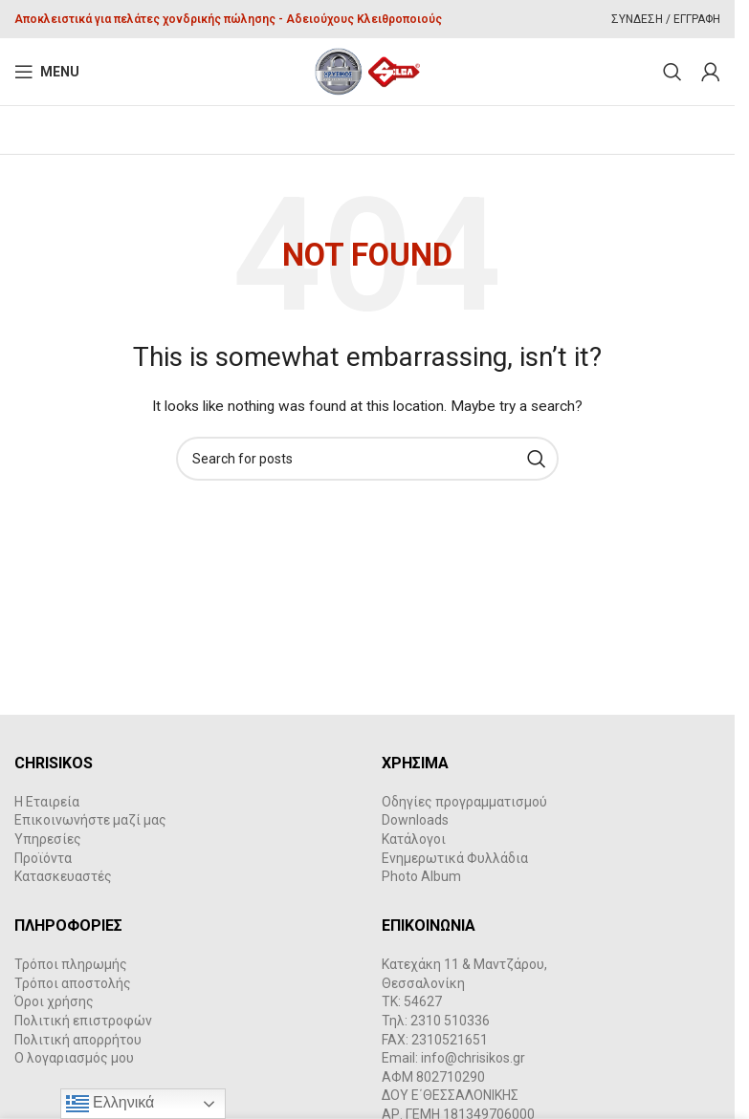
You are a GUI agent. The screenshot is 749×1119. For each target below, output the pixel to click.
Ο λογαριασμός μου (74, 1057)
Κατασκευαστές (63, 876)
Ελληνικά (110, 1103)
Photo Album (421, 876)
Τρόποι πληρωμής (70, 964)
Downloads (415, 820)
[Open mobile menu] (47, 72)
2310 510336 (450, 1020)
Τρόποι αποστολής (72, 983)
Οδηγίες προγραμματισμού (464, 801)
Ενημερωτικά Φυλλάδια (455, 858)
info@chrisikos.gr (473, 1057)
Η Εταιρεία (46, 801)
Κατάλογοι (414, 839)
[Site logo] (368, 70)
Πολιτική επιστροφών (83, 1020)
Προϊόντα (43, 858)
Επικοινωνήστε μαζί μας (90, 820)
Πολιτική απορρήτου (78, 1039)
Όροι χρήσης (54, 1001)
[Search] (672, 72)
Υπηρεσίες (47, 839)
